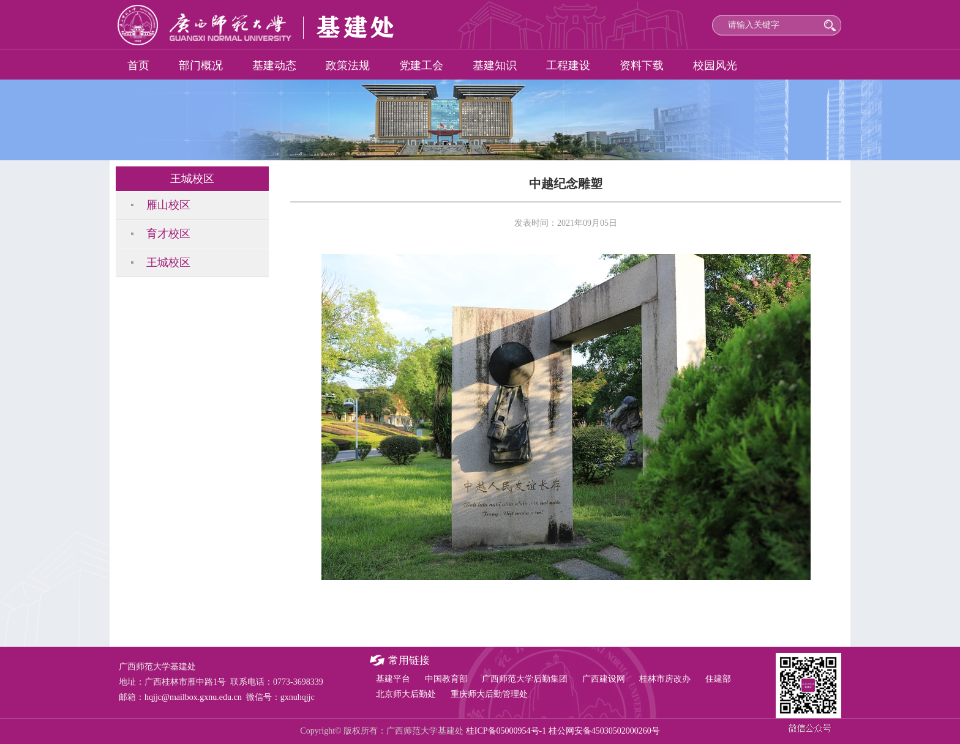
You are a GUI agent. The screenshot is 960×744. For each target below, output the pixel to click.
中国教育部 (446, 678)
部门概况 (201, 65)
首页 (138, 65)
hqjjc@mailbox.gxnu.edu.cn (193, 697)
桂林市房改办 (665, 678)
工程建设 (568, 65)
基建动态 (274, 65)
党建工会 (421, 65)
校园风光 (715, 65)
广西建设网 (603, 678)
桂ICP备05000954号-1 (506, 730)
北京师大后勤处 (406, 694)
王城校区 (168, 262)
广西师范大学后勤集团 (525, 678)
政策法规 (348, 65)
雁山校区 (168, 205)
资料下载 (642, 65)
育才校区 (168, 234)
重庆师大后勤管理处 (489, 694)
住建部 (718, 678)
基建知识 (495, 65)
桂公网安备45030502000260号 (604, 730)
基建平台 (393, 678)
